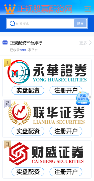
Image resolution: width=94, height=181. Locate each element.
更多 (85, 43)
